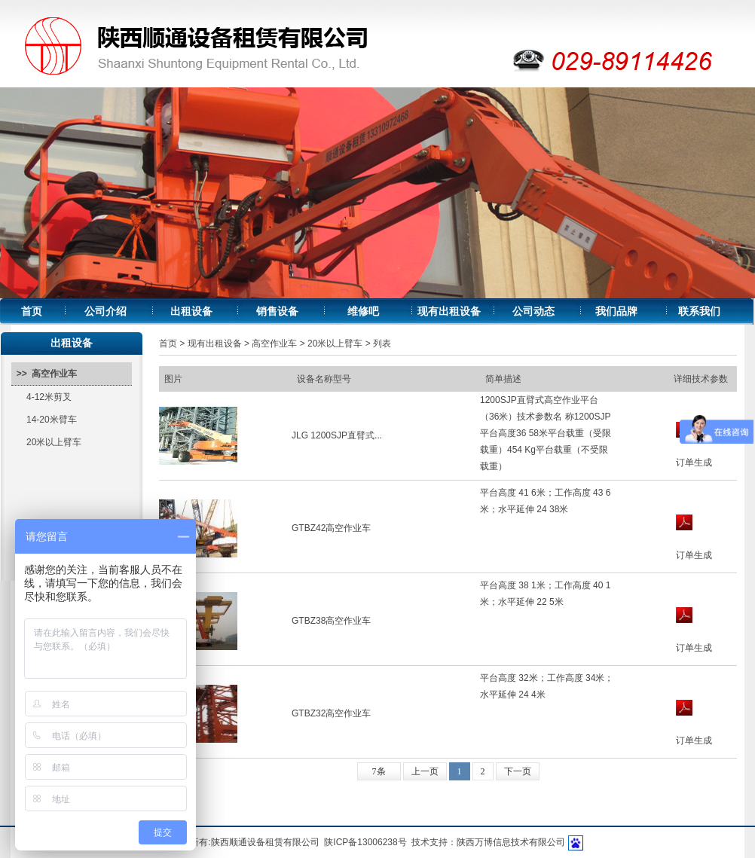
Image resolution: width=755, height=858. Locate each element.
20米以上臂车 (53, 442)
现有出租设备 (449, 311)
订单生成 (694, 462)
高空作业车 (274, 343)
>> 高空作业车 (44, 373)
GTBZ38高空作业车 (331, 620)
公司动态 (533, 311)
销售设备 (277, 311)
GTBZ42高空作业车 (331, 528)
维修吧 (363, 311)
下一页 (517, 771)
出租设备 (191, 311)
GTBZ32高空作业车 (331, 713)
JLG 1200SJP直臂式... (337, 435)
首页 (31, 311)
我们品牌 (616, 311)
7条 (379, 771)
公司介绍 (105, 311)
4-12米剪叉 (49, 397)
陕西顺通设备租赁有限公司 (265, 842)
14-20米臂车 (51, 419)
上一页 (425, 771)
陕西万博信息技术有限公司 (511, 842)
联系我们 (699, 311)
